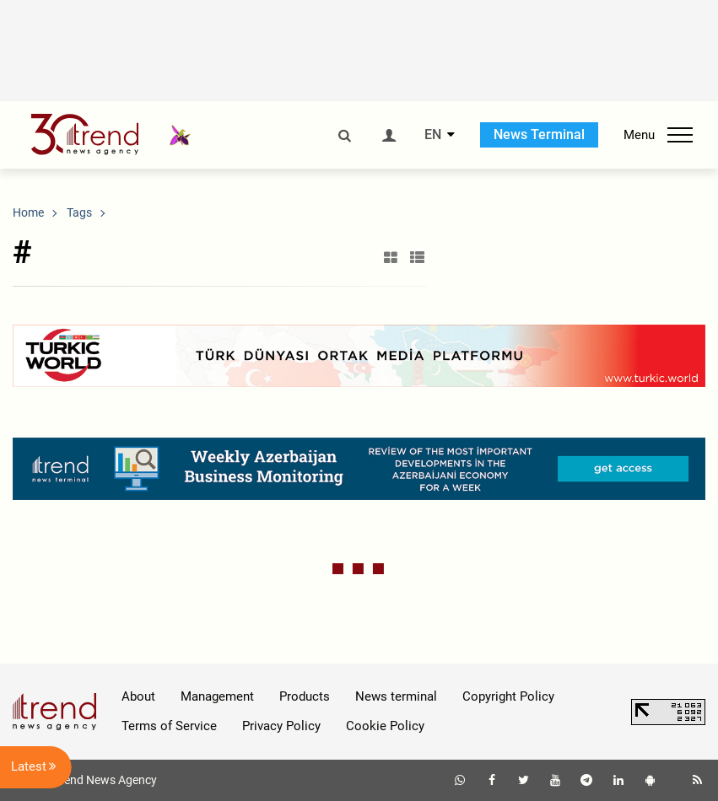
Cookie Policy (385, 726)
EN (432, 135)
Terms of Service (169, 726)
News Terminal (539, 134)
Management (217, 696)
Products (304, 696)
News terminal (396, 696)
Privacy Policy (281, 726)
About (138, 696)
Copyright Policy (508, 696)
